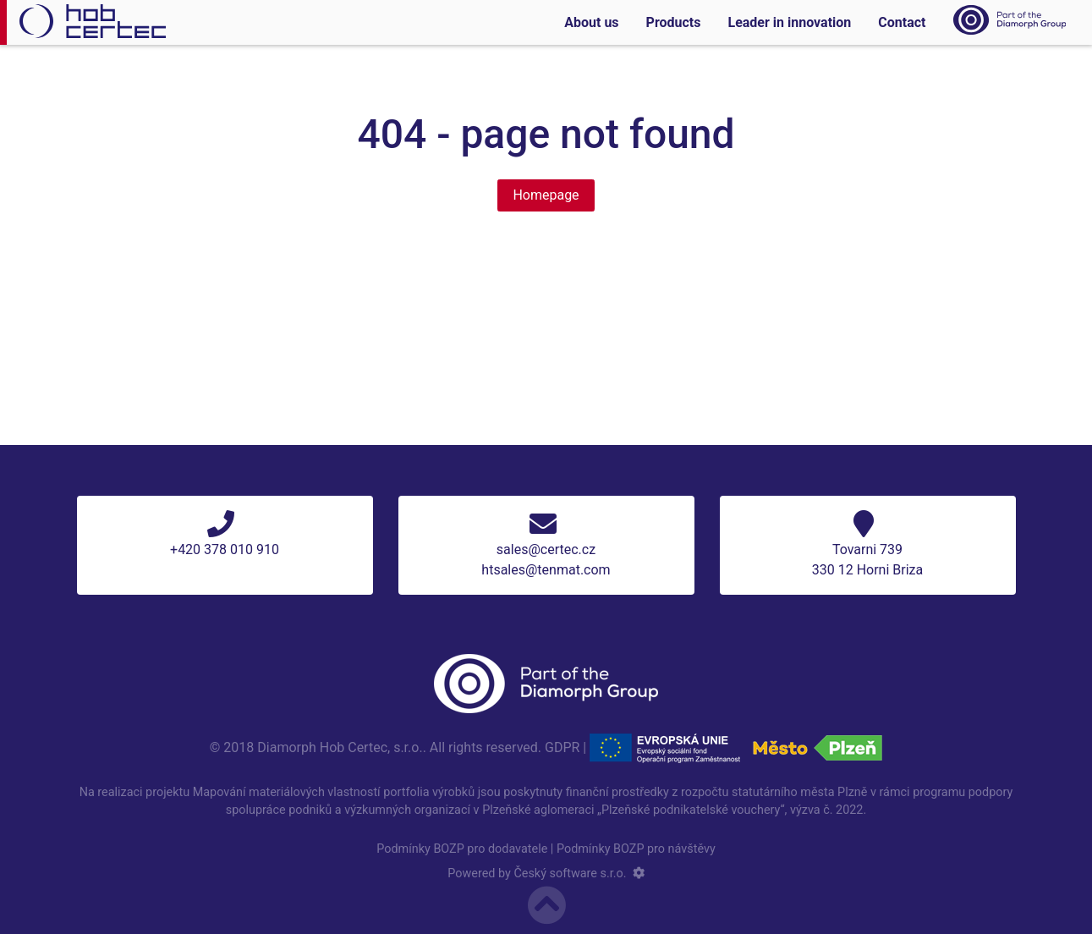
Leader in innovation (789, 22)
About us (591, 22)
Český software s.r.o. (569, 873)
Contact (901, 22)
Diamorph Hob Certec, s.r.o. (339, 747)
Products (673, 22)
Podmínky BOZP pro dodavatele (461, 849)
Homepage (546, 195)
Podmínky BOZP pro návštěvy (636, 849)
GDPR (562, 747)
